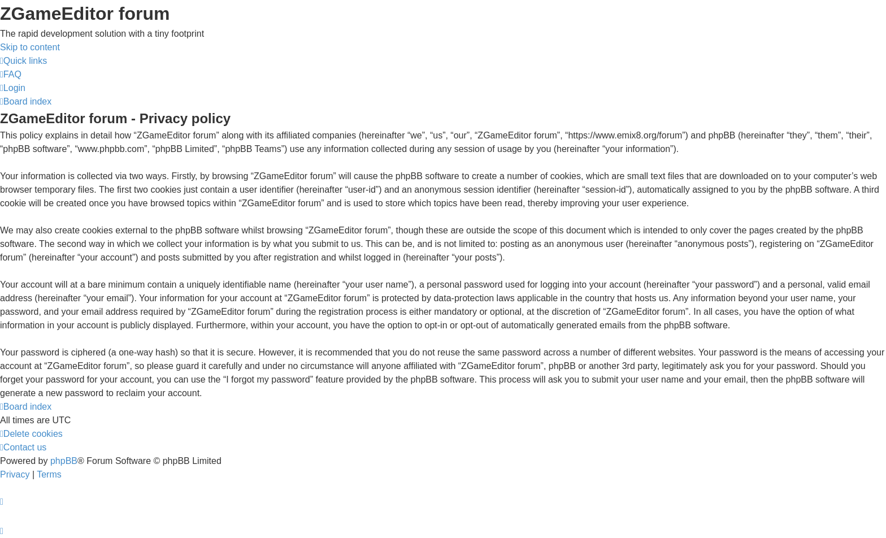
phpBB (63, 461)
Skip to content (30, 47)
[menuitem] (10, 74)
